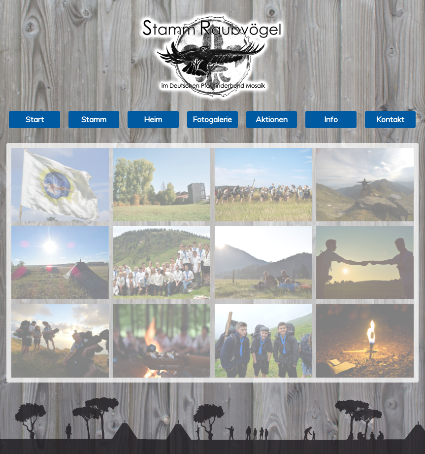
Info (331, 119)
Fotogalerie (212, 119)
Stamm (93, 119)
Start (35, 119)
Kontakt (390, 119)
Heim (153, 119)
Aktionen (272, 119)
